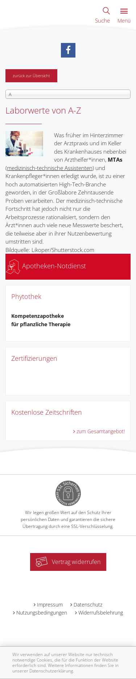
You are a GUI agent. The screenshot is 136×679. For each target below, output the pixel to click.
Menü (124, 16)
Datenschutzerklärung (51, 671)
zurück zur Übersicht (31, 75)
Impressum (50, 604)
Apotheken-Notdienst (46, 265)
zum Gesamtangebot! (101, 431)
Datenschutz (88, 604)
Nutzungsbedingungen (41, 612)
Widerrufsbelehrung (100, 612)
